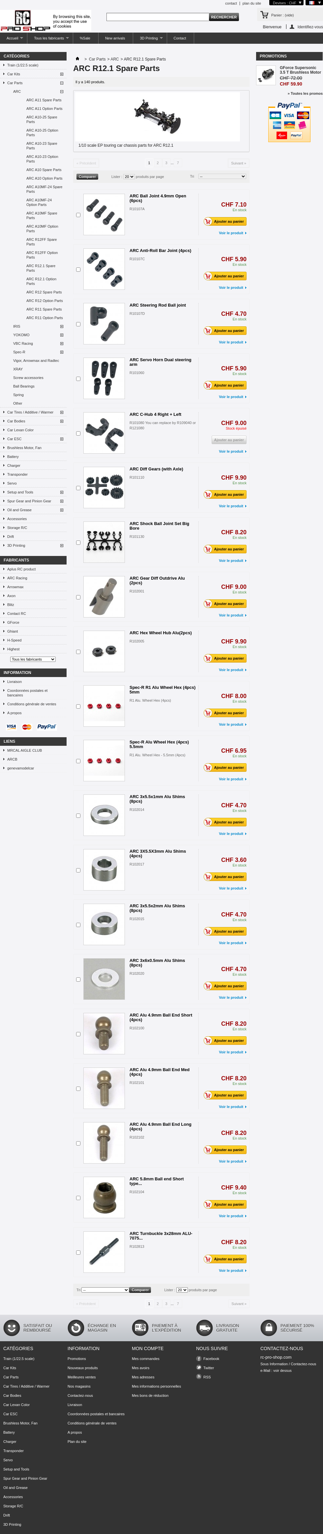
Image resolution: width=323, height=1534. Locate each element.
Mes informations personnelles (156, 1386)
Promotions (273, 56)
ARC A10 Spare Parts (43, 170)
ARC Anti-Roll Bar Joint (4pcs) (160, 250)
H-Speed (14, 640)
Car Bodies (16, 421)
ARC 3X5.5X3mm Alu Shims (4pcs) (158, 853)
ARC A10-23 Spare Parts (41, 145)
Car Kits (13, 74)
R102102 (137, 1137)
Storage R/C (17, 528)
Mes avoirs (140, 1368)
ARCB (12, 759)
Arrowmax (15, 587)
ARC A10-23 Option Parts (42, 159)
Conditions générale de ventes (31, 704)
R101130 (137, 537)
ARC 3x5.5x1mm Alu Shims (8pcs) (157, 799)
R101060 (137, 373)
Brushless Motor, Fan (24, 448)
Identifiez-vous (310, 27)
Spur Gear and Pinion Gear (29, 501)
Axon (11, 596)
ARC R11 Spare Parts (44, 309)
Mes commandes (146, 1359)
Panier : (282, 15)
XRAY (18, 369)
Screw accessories (28, 378)
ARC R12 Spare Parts (44, 292)
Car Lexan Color (20, 430)
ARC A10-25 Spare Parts (41, 119)
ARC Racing (17, 578)
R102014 (137, 810)
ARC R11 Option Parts (44, 318)
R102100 (137, 1028)
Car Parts (14, 83)
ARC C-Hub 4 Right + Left (155, 414)
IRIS (16, 326)
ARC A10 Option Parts (44, 178)
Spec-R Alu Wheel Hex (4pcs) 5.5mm (159, 744)
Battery (13, 457)
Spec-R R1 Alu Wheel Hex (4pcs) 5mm (162, 689)
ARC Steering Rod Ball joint (158, 305)
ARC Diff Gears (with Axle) (156, 468)
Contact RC (16, 614)
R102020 (137, 973)
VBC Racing (23, 343)
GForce (13, 622)
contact (231, 3)
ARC (17, 91)
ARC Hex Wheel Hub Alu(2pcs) (161, 632)
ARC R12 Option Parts (44, 301)
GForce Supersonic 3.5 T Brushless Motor (300, 70)
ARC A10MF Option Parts (42, 228)
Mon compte (147, 1348)
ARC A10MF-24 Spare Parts (44, 189)
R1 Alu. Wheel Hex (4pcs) (150, 700)
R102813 (137, 1246)
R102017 (137, 864)
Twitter (208, 1368)
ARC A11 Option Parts (44, 109)
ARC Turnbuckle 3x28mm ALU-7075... (161, 1236)
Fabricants (16, 560)
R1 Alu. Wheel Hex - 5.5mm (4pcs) (157, 755)
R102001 (137, 591)
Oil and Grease (19, 510)
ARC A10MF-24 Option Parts (39, 202)
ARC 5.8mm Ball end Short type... (157, 1181)
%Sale (85, 38)
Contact (180, 38)
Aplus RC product (21, 569)
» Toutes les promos (305, 93)
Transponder (17, 474)
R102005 (137, 641)
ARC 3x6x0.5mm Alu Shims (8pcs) (157, 963)
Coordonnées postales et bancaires (27, 693)
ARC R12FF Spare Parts (41, 242)
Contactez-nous (80, 1395)
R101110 (137, 477)
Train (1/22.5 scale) (22, 65)
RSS (207, 1377)
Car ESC (14, 439)
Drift (10, 537)
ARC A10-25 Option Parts (42, 132)
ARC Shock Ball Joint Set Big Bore (159, 526)
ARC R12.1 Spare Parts (40, 268)
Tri (192, 176)
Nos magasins (79, 1386)
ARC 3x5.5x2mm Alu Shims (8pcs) (157, 908)
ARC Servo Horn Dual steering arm (160, 362)
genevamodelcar (20, 768)
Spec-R (19, 352)
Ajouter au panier (225, 221)
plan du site (252, 3)
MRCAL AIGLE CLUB (24, 750)
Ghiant (12, 631)
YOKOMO (21, 335)
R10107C (137, 259)
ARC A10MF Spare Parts (41, 215)
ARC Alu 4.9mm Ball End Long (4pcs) (160, 1126)
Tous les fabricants (48, 40)
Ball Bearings (24, 386)
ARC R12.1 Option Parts (41, 281)
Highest (13, 649)
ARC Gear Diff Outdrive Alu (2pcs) (157, 580)
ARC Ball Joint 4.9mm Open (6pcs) (158, 198)
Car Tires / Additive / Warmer (30, 412)
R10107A (137, 209)
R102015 (137, 919)
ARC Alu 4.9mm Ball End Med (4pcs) (160, 1072)
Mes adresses (143, 1377)
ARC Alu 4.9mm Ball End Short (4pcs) (161, 1017)
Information (17, 672)
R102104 (137, 1192)
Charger (13, 465)
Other (17, 403)
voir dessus (282, 1370)
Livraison (14, 682)
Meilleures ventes (82, 1377)
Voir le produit (231, 233)
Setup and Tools (20, 492)
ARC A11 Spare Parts (43, 100)
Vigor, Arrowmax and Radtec (36, 361)
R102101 (137, 1083)
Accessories (17, 519)
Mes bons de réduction (150, 1395)
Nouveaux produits (83, 1368)
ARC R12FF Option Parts (42, 255)
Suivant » (238, 163)
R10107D (137, 313)
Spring (18, 395)
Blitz (10, 605)
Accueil (11, 40)
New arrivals (115, 38)
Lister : (116, 177)
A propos (14, 713)
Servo (12, 483)
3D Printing (147, 40)
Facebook (211, 1359)
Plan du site (77, 1442)
